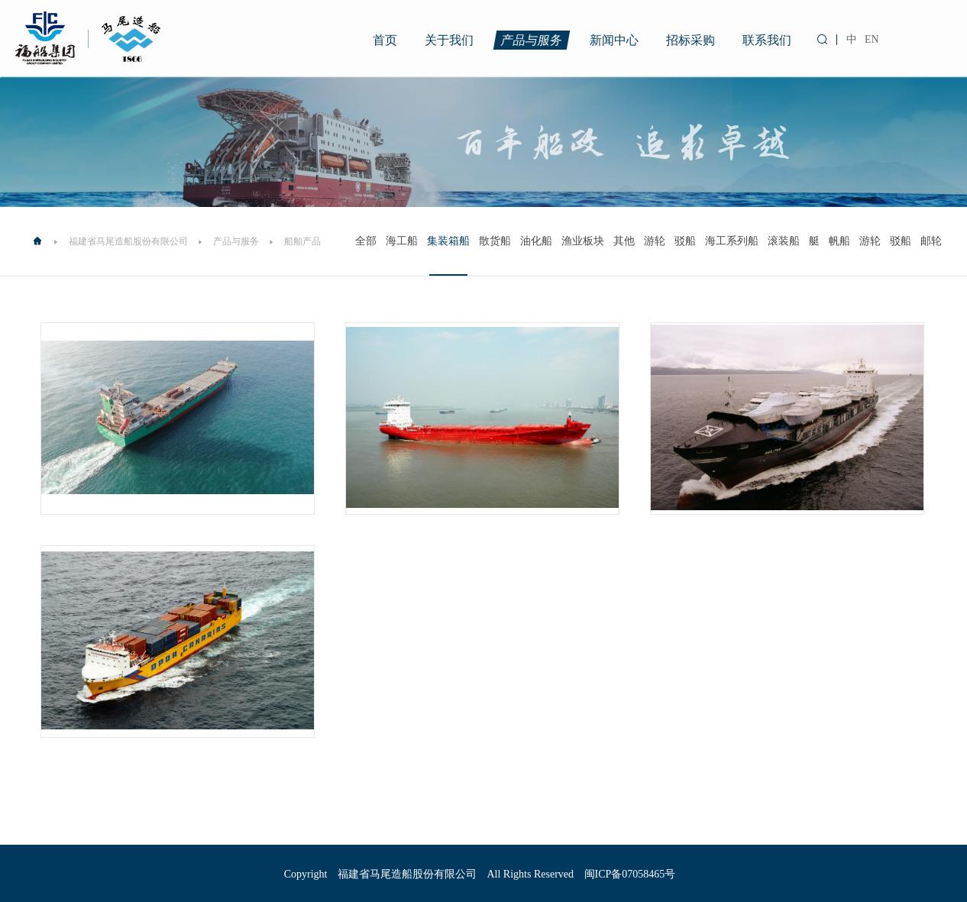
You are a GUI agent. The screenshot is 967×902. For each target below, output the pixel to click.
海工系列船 (731, 241)
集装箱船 (448, 241)
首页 (385, 40)
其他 (624, 241)
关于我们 (449, 40)
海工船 (402, 241)
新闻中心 (614, 40)
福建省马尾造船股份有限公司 (128, 241)
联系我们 (766, 40)
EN (872, 39)
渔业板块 (582, 241)
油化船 (536, 241)
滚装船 (784, 241)
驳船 (685, 241)
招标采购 (690, 40)
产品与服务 (532, 40)
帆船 (839, 241)
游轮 (654, 241)
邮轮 (931, 241)
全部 (366, 241)
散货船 (495, 241)
